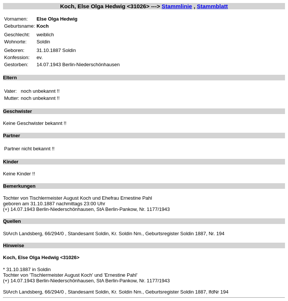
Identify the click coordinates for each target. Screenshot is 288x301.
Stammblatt (212, 6)
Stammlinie (177, 6)
